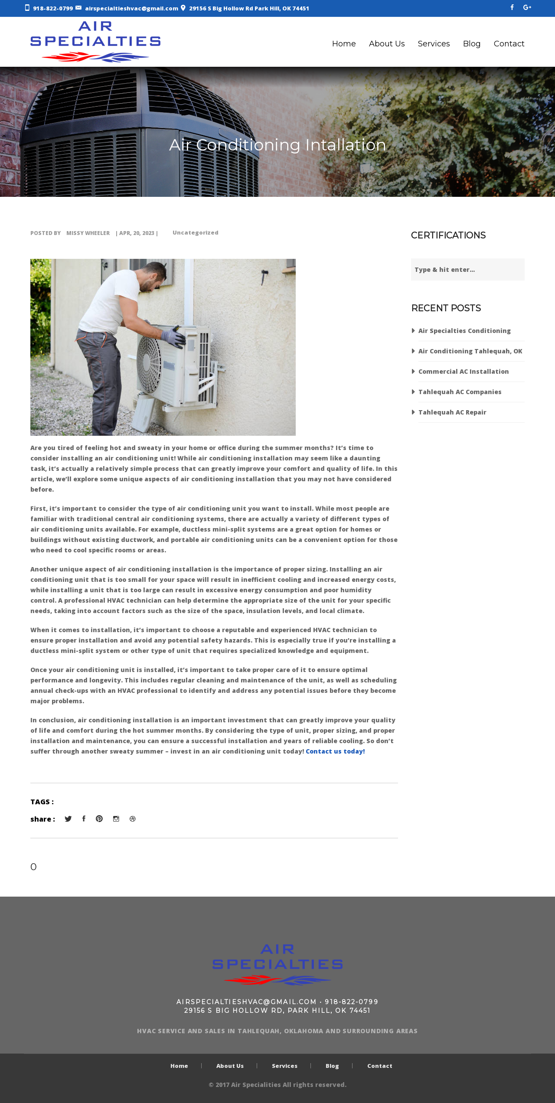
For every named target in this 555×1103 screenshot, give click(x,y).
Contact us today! (335, 751)
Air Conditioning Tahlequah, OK (470, 351)
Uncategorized (196, 232)
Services (434, 44)
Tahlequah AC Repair (452, 412)
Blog (472, 44)
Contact (509, 44)
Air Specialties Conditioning (464, 330)
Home (344, 44)
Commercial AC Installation (463, 371)
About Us (387, 44)
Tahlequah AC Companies (460, 392)
